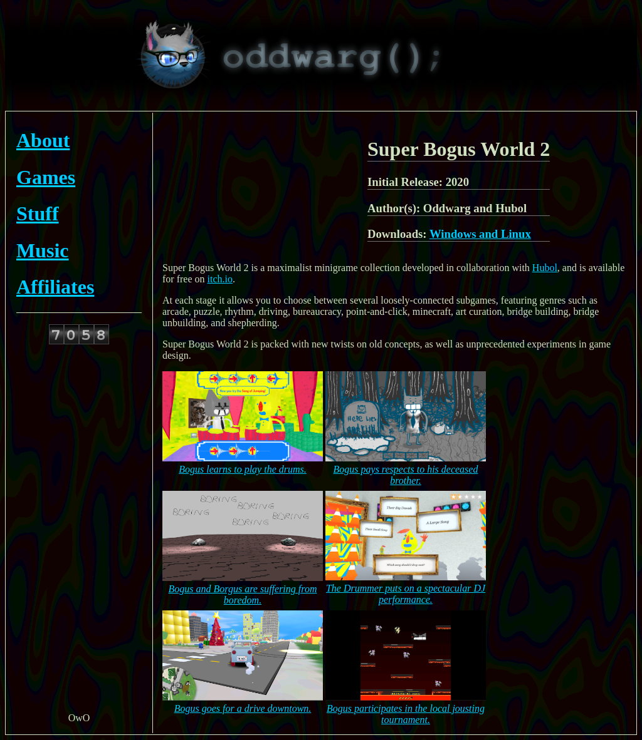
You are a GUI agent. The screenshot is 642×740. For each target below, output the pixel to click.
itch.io (220, 279)
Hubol (544, 267)
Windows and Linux (480, 233)
